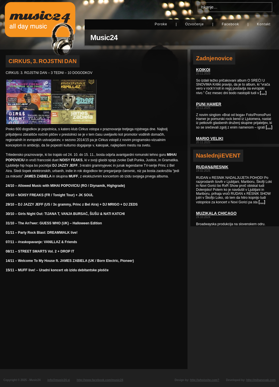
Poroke (161, 24)
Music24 (104, 37)
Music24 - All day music (40, 24)
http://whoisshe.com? (204, 380)
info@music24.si (58, 380)
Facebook (230, 24)
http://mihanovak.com (261, 380)
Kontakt (263, 24)
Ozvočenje (194, 24)
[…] (263, 92)
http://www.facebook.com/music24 (100, 380)
